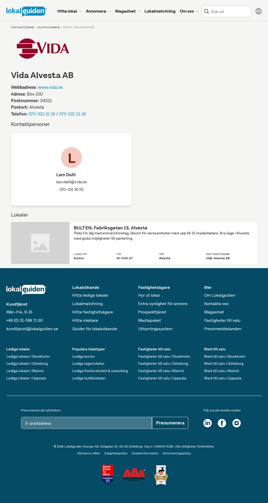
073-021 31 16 (42, 114)
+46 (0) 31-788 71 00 (24, 320)
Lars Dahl (66, 175)
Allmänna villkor (88, 453)
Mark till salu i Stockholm (224, 356)
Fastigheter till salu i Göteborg (163, 363)
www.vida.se (50, 87)
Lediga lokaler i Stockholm (28, 356)
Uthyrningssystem (155, 328)
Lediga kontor (83, 356)
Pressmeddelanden (222, 328)
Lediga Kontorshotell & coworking (100, 370)
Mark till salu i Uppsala (223, 378)
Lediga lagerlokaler (88, 363)
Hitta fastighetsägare (92, 312)
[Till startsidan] (26, 11)
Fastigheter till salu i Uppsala (162, 378)
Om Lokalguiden (219, 295)
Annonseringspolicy (177, 453)
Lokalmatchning (87, 303)
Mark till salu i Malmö (221, 370)
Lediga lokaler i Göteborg (27, 363)
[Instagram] (236, 423)
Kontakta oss (216, 303)
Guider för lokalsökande (94, 328)
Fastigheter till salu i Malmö (161, 370)
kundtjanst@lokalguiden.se (32, 328)
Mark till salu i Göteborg (223, 363)
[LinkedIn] (207, 423)
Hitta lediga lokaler (90, 295)
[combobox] (230, 11)
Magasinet (214, 312)
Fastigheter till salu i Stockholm (164, 356)
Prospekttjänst (152, 312)
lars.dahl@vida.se (71, 182)
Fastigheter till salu (222, 320)
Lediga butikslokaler (89, 378)
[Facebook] (222, 423)
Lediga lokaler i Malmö (25, 370)
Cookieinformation (145, 453)
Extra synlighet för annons (163, 303)
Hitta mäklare (85, 320)
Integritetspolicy (115, 453)
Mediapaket (149, 320)
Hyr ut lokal (149, 295)
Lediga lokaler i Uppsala (26, 378)
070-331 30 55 (71, 189)
